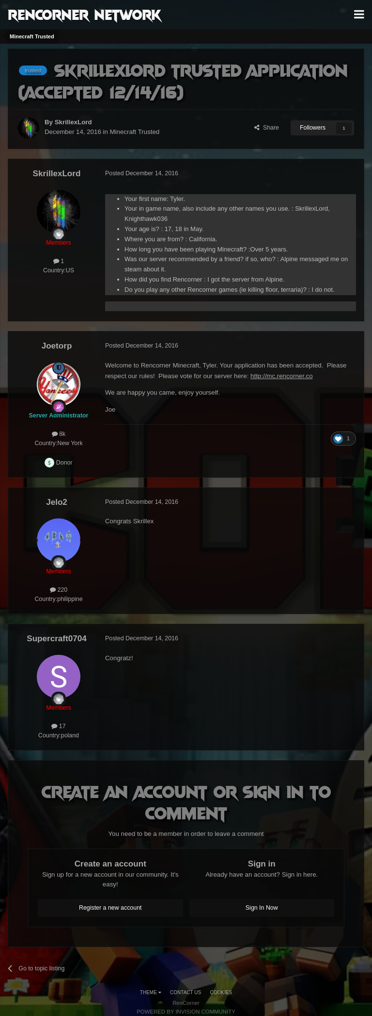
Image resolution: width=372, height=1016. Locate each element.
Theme (150, 992)
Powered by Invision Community (186, 1012)
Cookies (221, 992)
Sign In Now (262, 907)
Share (266, 127)
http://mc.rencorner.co (281, 376)
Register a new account (110, 907)
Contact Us (185, 992)
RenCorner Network (84, 14)
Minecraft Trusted (135, 131)
